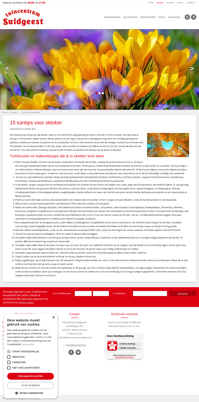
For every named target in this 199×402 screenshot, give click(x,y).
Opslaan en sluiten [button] (30, 376)
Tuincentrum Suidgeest (74, 322)
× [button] (53, 317)
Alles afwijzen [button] (30, 385)
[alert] (31, 356)
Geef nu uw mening (118, 322)
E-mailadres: (120, 293)
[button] (30, 393)
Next (191, 69)
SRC (187, 17)
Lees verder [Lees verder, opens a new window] (28, 344)
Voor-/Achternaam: (62, 293)
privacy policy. (26, 302)
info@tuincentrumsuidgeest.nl (76, 337)
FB (193, 17)
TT (78, 352)
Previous (7, 69)
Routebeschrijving (76, 345)
